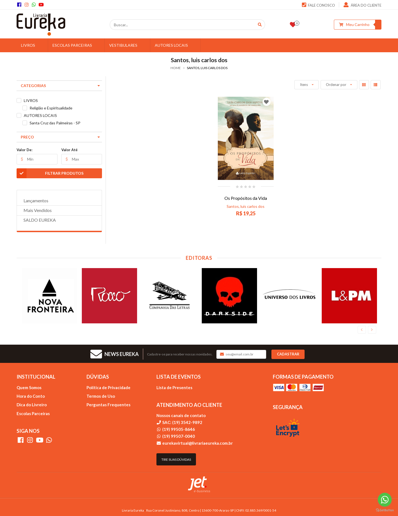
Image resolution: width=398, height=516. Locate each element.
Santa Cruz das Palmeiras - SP (55, 123)
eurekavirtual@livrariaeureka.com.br (197, 443)
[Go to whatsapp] (385, 500)
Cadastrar (288, 354)
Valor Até (69, 150)
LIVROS (32, 45)
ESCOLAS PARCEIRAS (77, 45)
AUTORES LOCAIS (176, 45)
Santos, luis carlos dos (246, 206)
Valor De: (24, 150)
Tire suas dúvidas (176, 459)
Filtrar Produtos (50, 173)
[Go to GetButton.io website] (385, 510)
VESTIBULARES (127, 45)
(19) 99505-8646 (178, 429)
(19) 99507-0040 (178, 436)
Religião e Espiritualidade (51, 108)
